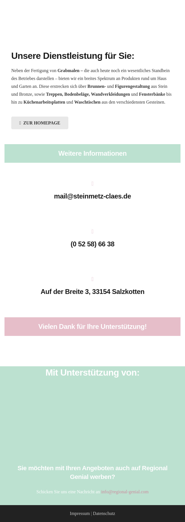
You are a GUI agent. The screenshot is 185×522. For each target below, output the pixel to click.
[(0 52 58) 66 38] (92, 232)
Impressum (80, 513)
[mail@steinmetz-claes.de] (92, 184)
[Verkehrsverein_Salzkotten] (92, 407)
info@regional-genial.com (125, 491)
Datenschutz (104, 513)
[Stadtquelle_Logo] (92, 450)
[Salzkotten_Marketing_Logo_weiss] (92, 392)
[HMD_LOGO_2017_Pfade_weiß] (92, 421)
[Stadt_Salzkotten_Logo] (92, 436)
